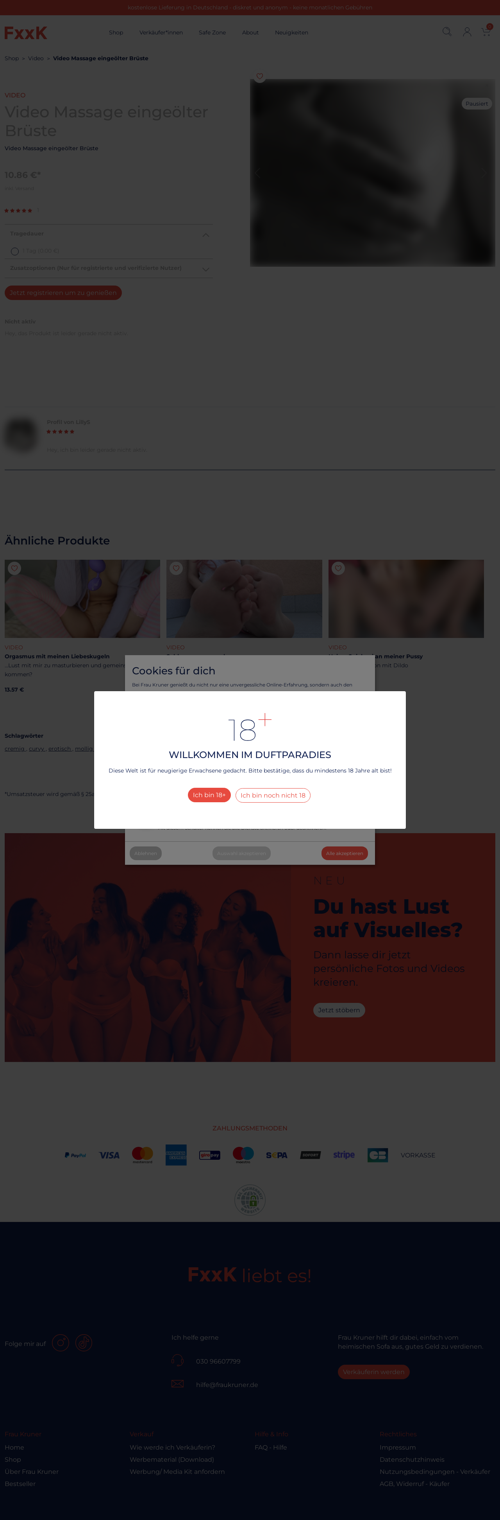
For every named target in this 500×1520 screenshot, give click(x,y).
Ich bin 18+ (209, 795)
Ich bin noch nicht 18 (273, 795)
